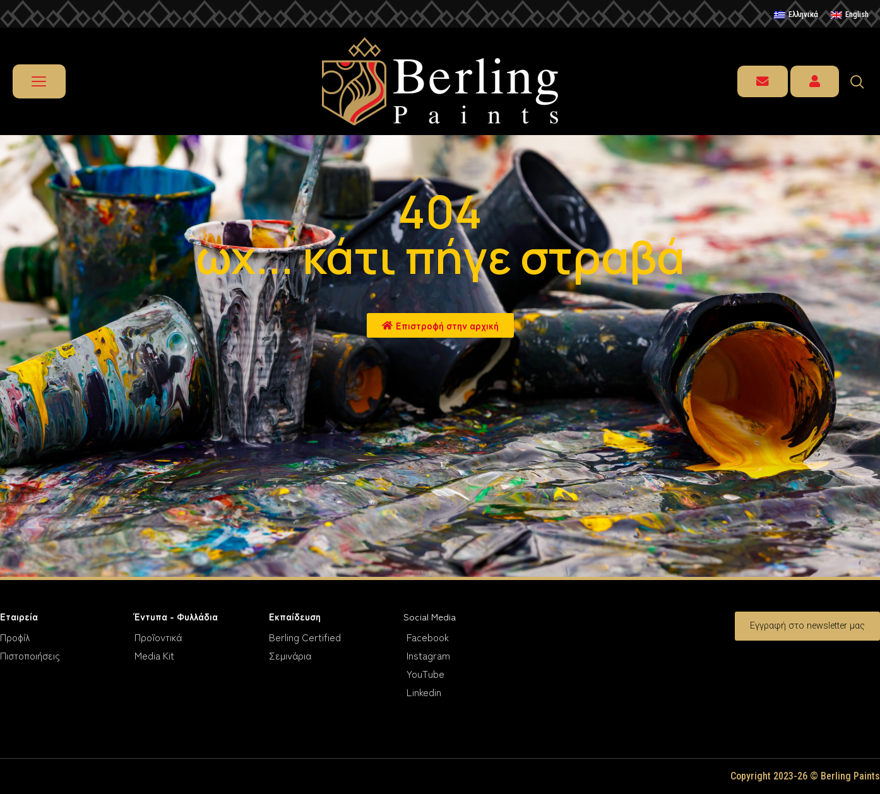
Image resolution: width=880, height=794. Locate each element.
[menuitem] (796, 15)
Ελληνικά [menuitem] (803, 14)
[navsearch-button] (863, 81)
